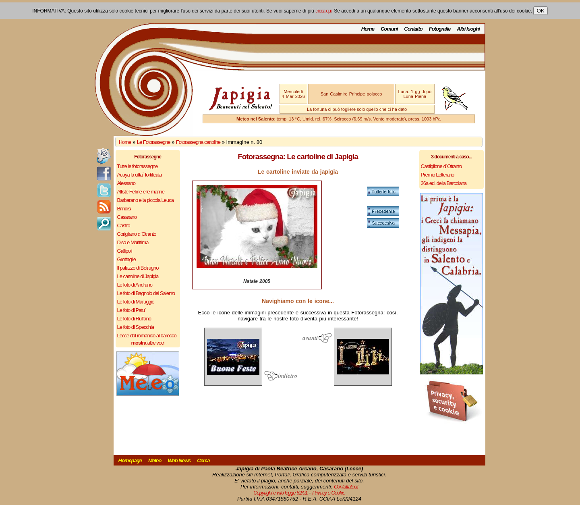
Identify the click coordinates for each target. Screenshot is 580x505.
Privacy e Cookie (328, 493)
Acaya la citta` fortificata (139, 175)
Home (367, 29)
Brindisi (124, 209)
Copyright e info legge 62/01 (280, 493)
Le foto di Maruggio (135, 302)
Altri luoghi (468, 29)
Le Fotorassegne (153, 142)
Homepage (130, 460)
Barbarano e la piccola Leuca (145, 200)
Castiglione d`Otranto (441, 166)
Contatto (413, 29)
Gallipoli (124, 251)
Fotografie (440, 29)
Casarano (127, 217)
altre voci (147, 343)
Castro (123, 225)
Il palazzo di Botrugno (138, 268)
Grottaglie (126, 259)
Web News (179, 460)
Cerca (203, 460)
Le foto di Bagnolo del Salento (146, 293)
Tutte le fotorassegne (137, 166)
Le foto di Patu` (131, 310)
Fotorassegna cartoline (198, 142)
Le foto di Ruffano (134, 319)
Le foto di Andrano (135, 285)
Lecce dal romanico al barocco (146, 336)
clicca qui (323, 11)
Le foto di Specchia (135, 327)
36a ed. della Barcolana (444, 183)
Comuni (389, 29)
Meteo (155, 460)
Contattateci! (346, 487)
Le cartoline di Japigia (138, 276)
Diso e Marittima (133, 242)
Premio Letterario (437, 175)
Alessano (126, 183)
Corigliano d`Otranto (136, 234)
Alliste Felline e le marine (141, 192)
